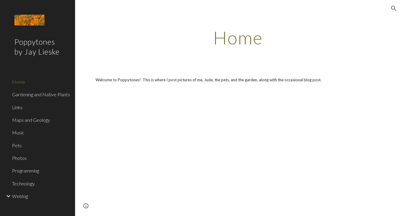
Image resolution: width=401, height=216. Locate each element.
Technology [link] (23, 183)
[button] (394, 8)
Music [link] (18, 132)
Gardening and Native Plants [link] (41, 94)
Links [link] (17, 107)
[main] (238, 37)
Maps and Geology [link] (31, 120)
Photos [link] (19, 158)
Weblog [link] (20, 196)
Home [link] (18, 82)
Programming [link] (25, 170)
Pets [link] (17, 145)
